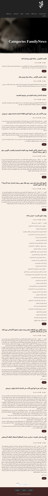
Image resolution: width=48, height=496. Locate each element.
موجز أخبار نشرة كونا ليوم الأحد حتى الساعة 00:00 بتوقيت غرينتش (26, 388)
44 (25, 484)
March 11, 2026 (37, 81)
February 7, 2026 (37, 219)
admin (43, 62)
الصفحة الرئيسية (42, 13)
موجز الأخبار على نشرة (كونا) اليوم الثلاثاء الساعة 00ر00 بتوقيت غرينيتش (24, 114)
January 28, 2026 (37, 442)
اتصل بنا (44, 15)
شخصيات (27, 13)
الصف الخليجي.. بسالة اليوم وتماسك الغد (33, 58)
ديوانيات (21, 13)
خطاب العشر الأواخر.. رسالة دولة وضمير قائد (32, 77)
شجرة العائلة (8, 13)
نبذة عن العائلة (34, 13)
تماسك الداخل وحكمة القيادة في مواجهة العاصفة (31, 95)
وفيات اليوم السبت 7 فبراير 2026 (36, 216)
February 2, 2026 (37, 335)
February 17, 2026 (37, 188)
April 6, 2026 (38, 62)
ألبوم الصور (16, 13)
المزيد (44, 71)
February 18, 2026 (37, 117)
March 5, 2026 (37, 99)
